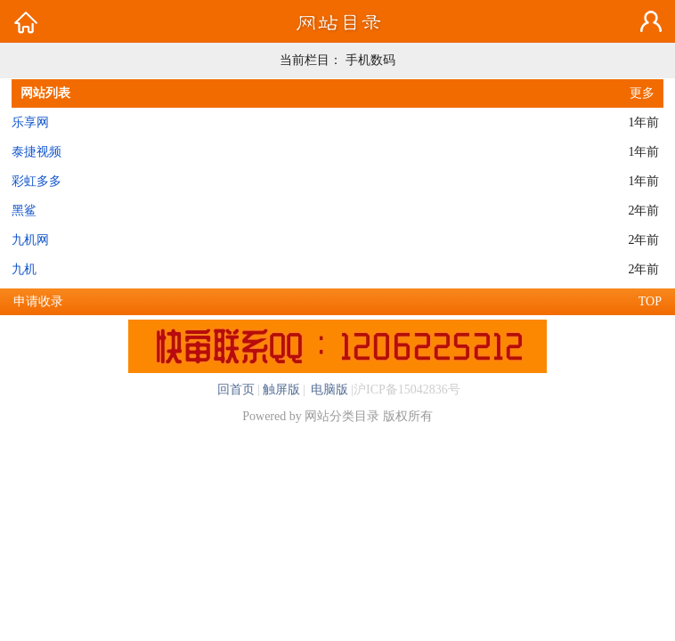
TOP (650, 301)
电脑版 (328, 389)
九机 (24, 269)
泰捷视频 (36, 151)
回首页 (236, 389)
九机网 (30, 240)
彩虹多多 (36, 181)
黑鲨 (24, 210)
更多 (642, 93)
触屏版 (281, 389)
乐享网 (30, 122)
